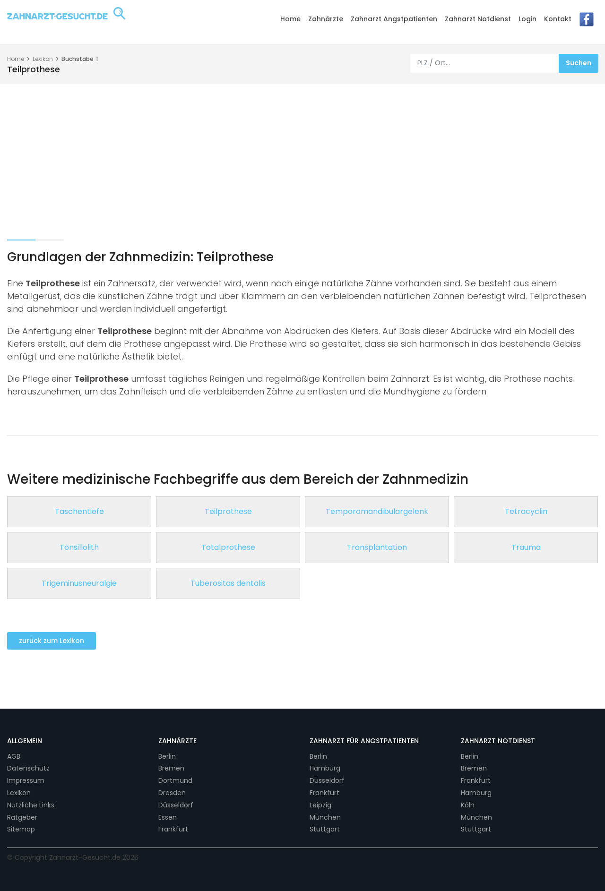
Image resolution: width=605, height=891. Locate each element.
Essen (167, 817)
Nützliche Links (30, 805)
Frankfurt (173, 829)
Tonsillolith (79, 547)
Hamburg (325, 768)
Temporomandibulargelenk (377, 511)
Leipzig (320, 805)
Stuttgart (325, 829)
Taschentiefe (79, 511)
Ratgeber (22, 817)
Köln (468, 805)
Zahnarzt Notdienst (478, 19)
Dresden (172, 792)
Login (527, 19)
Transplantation (377, 547)
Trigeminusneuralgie (79, 583)
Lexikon (43, 59)
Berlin (167, 756)
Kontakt (557, 19)
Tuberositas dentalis (228, 583)
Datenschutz (28, 768)
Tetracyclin (526, 511)
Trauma (526, 547)
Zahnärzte (325, 19)
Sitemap (21, 829)
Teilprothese (228, 511)
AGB (13, 756)
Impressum (25, 780)
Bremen (171, 768)
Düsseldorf (175, 805)
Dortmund (175, 780)
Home (290, 19)
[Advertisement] (302, 154)
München (325, 817)
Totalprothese (228, 547)
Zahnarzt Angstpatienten (394, 19)
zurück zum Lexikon (51, 640)
